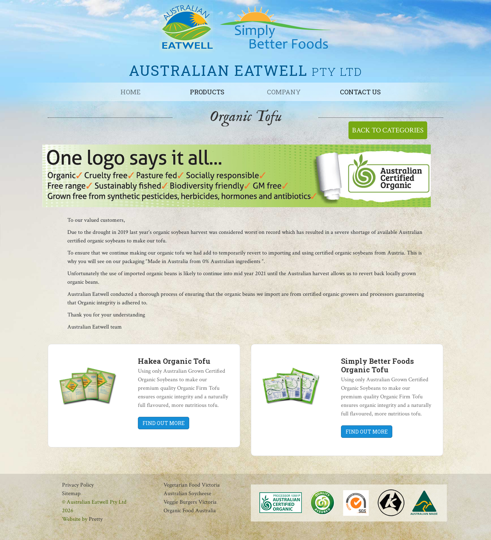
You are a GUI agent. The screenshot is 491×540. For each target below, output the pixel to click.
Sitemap (71, 493)
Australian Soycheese (187, 493)
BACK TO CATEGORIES (388, 130)
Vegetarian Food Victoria (192, 485)
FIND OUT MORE (164, 423)
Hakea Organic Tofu (174, 361)
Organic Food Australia (190, 510)
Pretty (96, 519)
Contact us (360, 92)
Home (130, 92)
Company (284, 92)
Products (207, 92)
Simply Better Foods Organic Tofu (377, 365)
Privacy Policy (78, 485)
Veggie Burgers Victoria (190, 502)
